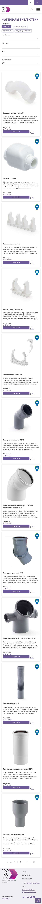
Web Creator (5, 899)
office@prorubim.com (33, 883)
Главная (3, 16)
